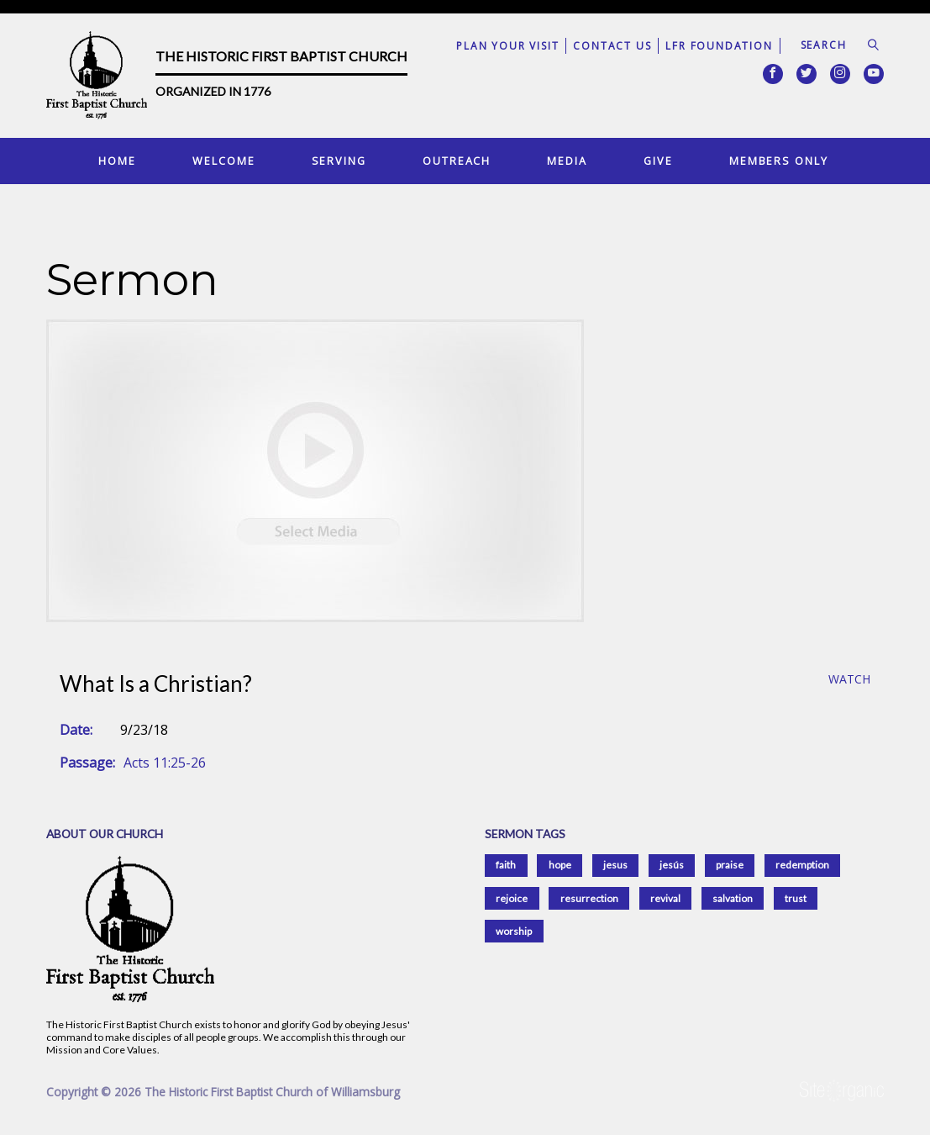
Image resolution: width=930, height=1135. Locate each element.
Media (566, 160)
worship (514, 931)
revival (665, 898)
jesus (615, 864)
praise (729, 864)
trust (796, 898)
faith (506, 864)
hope (560, 864)
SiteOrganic (842, 1091)
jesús (671, 864)
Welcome (223, 160)
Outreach (457, 160)
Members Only (778, 160)
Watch (849, 680)
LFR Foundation (718, 46)
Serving (339, 160)
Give (658, 160)
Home (117, 160)
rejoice (512, 898)
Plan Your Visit (507, 46)
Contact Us (612, 46)
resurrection (589, 898)
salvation (732, 898)
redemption (802, 864)
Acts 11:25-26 (164, 762)
